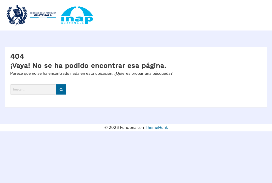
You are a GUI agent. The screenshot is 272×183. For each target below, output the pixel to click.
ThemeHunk (156, 127)
